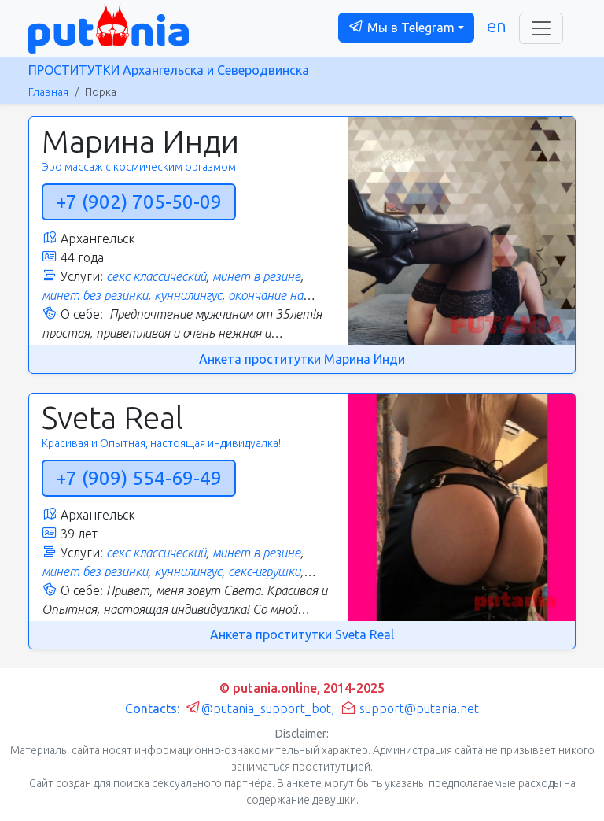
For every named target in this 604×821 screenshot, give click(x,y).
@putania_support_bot (258, 708)
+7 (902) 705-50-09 (139, 202)
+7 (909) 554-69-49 (139, 478)
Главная (48, 92)
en (496, 25)
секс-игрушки (264, 571)
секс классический (156, 276)
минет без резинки (95, 295)
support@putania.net (410, 708)
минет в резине (256, 276)
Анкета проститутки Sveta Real (302, 634)
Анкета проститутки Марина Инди (302, 359)
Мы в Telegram (401, 27)
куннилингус (188, 295)
